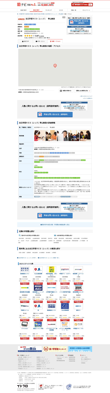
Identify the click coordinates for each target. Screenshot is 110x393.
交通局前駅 (58, 240)
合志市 (22, 240)
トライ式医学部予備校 (65, 292)
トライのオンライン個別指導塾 (51, 329)
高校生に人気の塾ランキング (24, 364)
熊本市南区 (43, 238)
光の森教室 (41, 252)
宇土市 (27, 240)
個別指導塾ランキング (23, 359)
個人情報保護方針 (26, 388)
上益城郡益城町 (34, 240)
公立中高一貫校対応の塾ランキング (26, 366)
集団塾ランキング (41, 357)
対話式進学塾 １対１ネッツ (51, 274)
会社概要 (19, 388)
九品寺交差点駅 (66, 240)
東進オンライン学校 (38, 328)
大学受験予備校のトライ (51, 292)
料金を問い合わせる (81, 22)
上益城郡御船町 (43, 240)
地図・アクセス (56, 41)
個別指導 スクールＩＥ (78, 274)
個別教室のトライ (24, 273)
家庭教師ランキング (41, 364)
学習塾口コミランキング (42, 359)
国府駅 (55, 238)
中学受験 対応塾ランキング (43, 361)
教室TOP (26, 41)
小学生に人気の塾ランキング (24, 363)
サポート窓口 (84, 357)
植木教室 (48, 252)
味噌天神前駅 (69, 238)
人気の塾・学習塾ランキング (24, 357)
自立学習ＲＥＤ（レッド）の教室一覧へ (49, 257)
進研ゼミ (78, 310)
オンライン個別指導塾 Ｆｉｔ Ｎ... (65, 329)
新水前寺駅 (61, 238)
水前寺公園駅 (76, 238)
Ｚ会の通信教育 (65, 310)
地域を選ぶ (51, 320)
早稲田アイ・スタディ (65, 273)
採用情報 (33, 388)
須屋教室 (29, 252)
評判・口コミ (41, 41)
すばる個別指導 (38, 273)
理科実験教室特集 (61, 360)
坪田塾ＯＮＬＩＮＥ (78, 328)
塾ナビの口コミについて (86, 96)
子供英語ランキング (22, 368)
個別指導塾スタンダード (78, 292)
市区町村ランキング (41, 366)
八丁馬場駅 (82, 240)
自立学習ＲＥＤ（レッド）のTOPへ (27, 257)
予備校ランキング (22, 361)
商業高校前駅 (75, 240)
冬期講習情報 (72, 361)
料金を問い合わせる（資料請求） (24, 283)
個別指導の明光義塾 (25, 292)
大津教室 (54, 252)
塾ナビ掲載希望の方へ (86, 359)
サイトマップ (84, 361)
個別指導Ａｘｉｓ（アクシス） (38, 292)
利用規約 (83, 363)
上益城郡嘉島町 (36, 238)
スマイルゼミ (24, 328)
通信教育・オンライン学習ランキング (45, 368)
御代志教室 (35, 252)
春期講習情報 (72, 357)
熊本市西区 (28, 238)
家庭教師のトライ (51, 310)
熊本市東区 (21, 238)
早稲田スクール (25, 310)
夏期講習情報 (72, 359)
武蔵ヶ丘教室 (22, 252)
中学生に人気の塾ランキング (43, 363)
